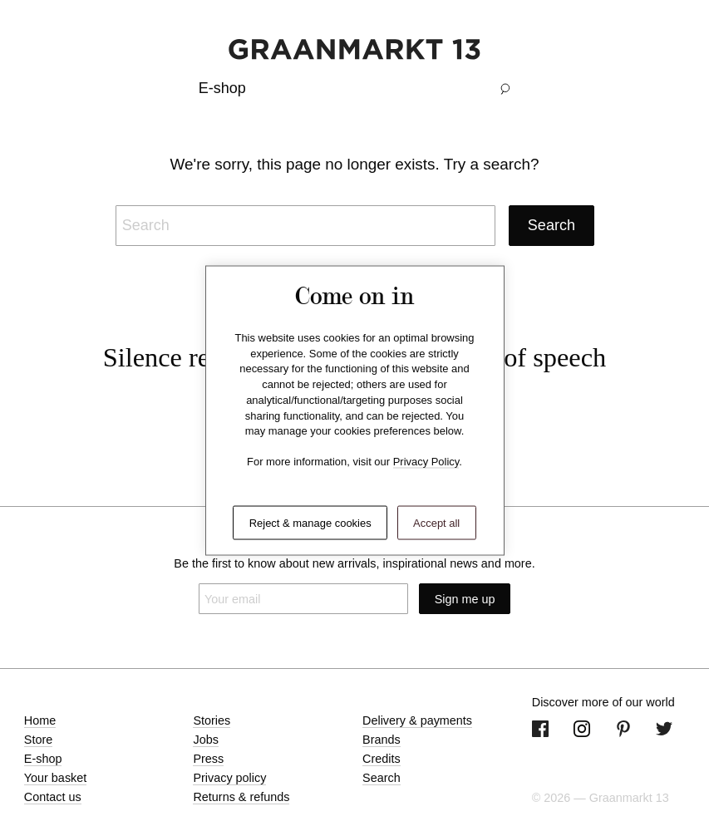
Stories (211, 720)
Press (208, 758)
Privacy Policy (426, 461)
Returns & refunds (241, 797)
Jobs (205, 739)
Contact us (52, 797)
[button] (505, 88)
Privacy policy (229, 777)
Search (381, 777)
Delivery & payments (417, 720)
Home (40, 720)
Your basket (55, 777)
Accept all (436, 522)
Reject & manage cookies (310, 522)
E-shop (43, 758)
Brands (381, 739)
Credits (381, 758)
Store (38, 739)
